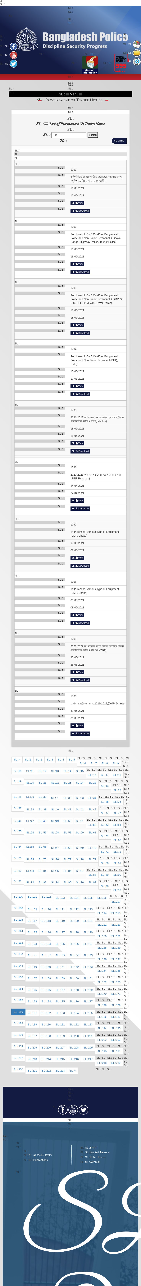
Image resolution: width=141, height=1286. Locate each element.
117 (34, 920)
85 (57, 870)
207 (62, 1047)
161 (90, 978)
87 (82, 870)
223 (62, 1070)
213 (34, 1059)
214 (48, 1059)
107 (118, 901)
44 (107, 813)
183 (62, 1013)
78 (82, 859)
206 (48, 1047)
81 (119, 863)
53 (107, 824)
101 (34, 896)
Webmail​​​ (95, 1162)
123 (118, 924)
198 (48, 1036)
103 (62, 897)
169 (90, 989)
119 (62, 920)
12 (44, 771)
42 (82, 809)
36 (119, 801)
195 (118, 1028)
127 (62, 932)
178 (104, 1005)
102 (48, 896)
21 (44, 782)
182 (48, 1013)
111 (62, 909)
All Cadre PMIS (42, 1155)
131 (118, 936)
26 (107, 786)
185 (90, 1013)
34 (94, 797)
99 (119, 890)
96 (82, 882)
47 (32, 821)
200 (76, 1036)
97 (94, 882)
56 (32, 832)
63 (119, 840)
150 (48, 966)
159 (62, 978)
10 (19, 771)
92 (32, 882)
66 (44, 846)
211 (118, 1051)
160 (76, 978)
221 (34, 1070)
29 (32, 796)
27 (119, 790)
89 (107, 874)
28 (19, 796)
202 (104, 1039)
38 (32, 809)
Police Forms (98, 1157)
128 (76, 932)
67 (57, 847)
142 (48, 955)
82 (19, 870)
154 (104, 970)
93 (44, 882)
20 (32, 782)
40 (57, 809)
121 (90, 920)
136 (76, 943)
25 (94, 782)
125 (34, 932)
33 (82, 797)
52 (94, 824)
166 (48, 989)
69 (82, 847)
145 (90, 955)
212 (20, 1057)
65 (32, 846)
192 (76, 1024)
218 (104, 1062)
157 (34, 978)
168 (76, 989)
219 (118, 1062)
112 (76, 909)
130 (104, 936)
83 (32, 870)
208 (76, 1047)
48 (44, 821)
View (79, 203)
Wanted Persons (100, 1152)
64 (19, 846)
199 (62, 1036)
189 (34, 1024)
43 (94, 809)
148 (20, 965)
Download (82, 211)
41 (69, 809)
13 (57, 771)
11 (32, 771)
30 (44, 796)
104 (76, 897)
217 (90, 1059)
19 (19, 781)
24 (82, 782)
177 (90, 1001)
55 (19, 831)
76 (57, 859)
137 (90, 943)
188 (20, 1023)
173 (34, 1001)
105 (90, 897)
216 (76, 1059)
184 (76, 1013)
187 (118, 1016)
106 (104, 897)
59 (69, 832)
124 (20, 931)
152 (76, 966)
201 (90, 1036)
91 (19, 881)
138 (104, 947)
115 (118, 913)
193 (90, 1024)
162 (104, 982)
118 (48, 920)
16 (94, 774)
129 (90, 932)
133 (34, 943)
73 (19, 858)
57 (44, 832)
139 (118, 947)
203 (118, 1039)
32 (69, 797)
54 (119, 824)
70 (94, 847)
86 (69, 870)
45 (119, 813)
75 (44, 859)
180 (20, 1011)
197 (34, 1036)
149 (34, 966)
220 (20, 1069)
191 (62, 1024)
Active (121, 140)
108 (20, 908)
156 (20, 977)
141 (34, 955)
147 (118, 959)
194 (104, 1028)
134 (48, 943)
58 (57, 832)
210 (104, 1051)
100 (20, 896)
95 (69, 882)
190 (48, 1024)
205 (34, 1047)
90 (119, 874)
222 (48, 1070)
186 (104, 1016)
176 (76, 1001)
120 (76, 920)
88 (94, 874)
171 (118, 993)
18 (119, 774)
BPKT (93, 1147)
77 (69, 859)
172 (20, 1000)
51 (82, 821)
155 (118, 970)
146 (104, 959)
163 (118, 982)
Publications (40, 1160)
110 (48, 909)
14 (69, 771)
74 (32, 859)
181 (34, 1013)
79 (94, 859)
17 (107, 774)
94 (57, 882)
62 (107, 836)
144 (76, 955)
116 (20, 919)
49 (57, 821)
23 (69, 782)
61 (94, 832)
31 (57, 797)
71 (107, 851)
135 (62, 943)
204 (20, 1046)
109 (34, 909)
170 (104, 993)
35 (107, 801)
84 (44, 870)
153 (90, 966)
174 (48, 1001)
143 (62, 955)
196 (20, 1034)
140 (20, 954)
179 (118, 1005)
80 (107, 863)
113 (90, 909)
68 (69, 847)
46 (19, 821)
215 (62, 1059)
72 (119, 851)
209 (90, 1047)
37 (19, 808)
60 (82, 832)
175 (62, 1001)
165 (34, 989)
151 (62, 966)
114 (104, 913)
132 (20, 942)
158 (48, 978)
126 (48, 932)
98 (107, 886)
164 (20, 988)
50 (69, 821)
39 (44, 809)
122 (104, 924)
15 (82, 771)
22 (57, 782)
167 (62, 989)
